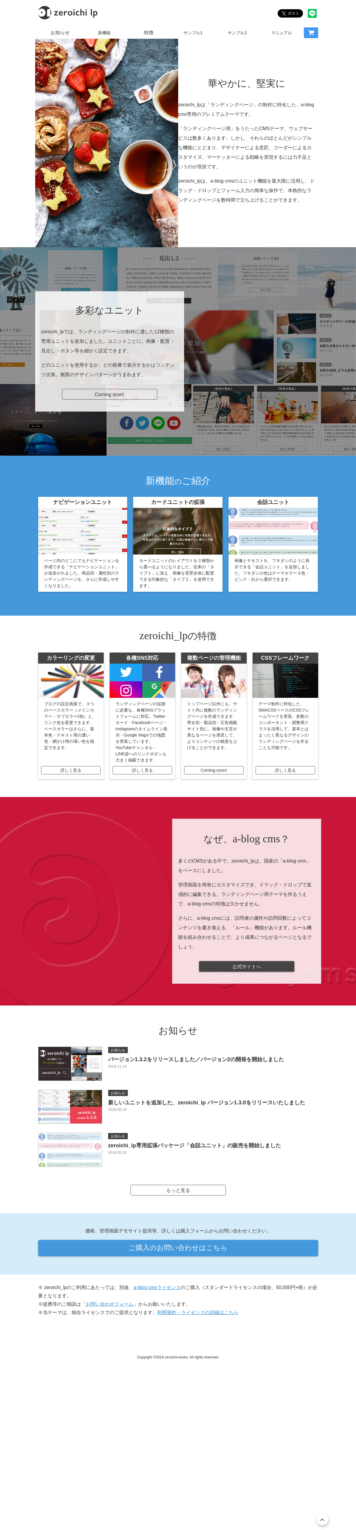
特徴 (148, 32)
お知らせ (60, 32)
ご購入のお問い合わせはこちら (178, 1396)
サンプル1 (193, 32)
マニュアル (281, 32)
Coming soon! (109, 537)
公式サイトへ (247, 1111)
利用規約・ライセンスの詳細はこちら (197, 1464)
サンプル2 (237, 32)
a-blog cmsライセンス (157, 1439)
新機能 (104, 32)
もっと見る (178, 1335)
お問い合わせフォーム (109, 1455)
